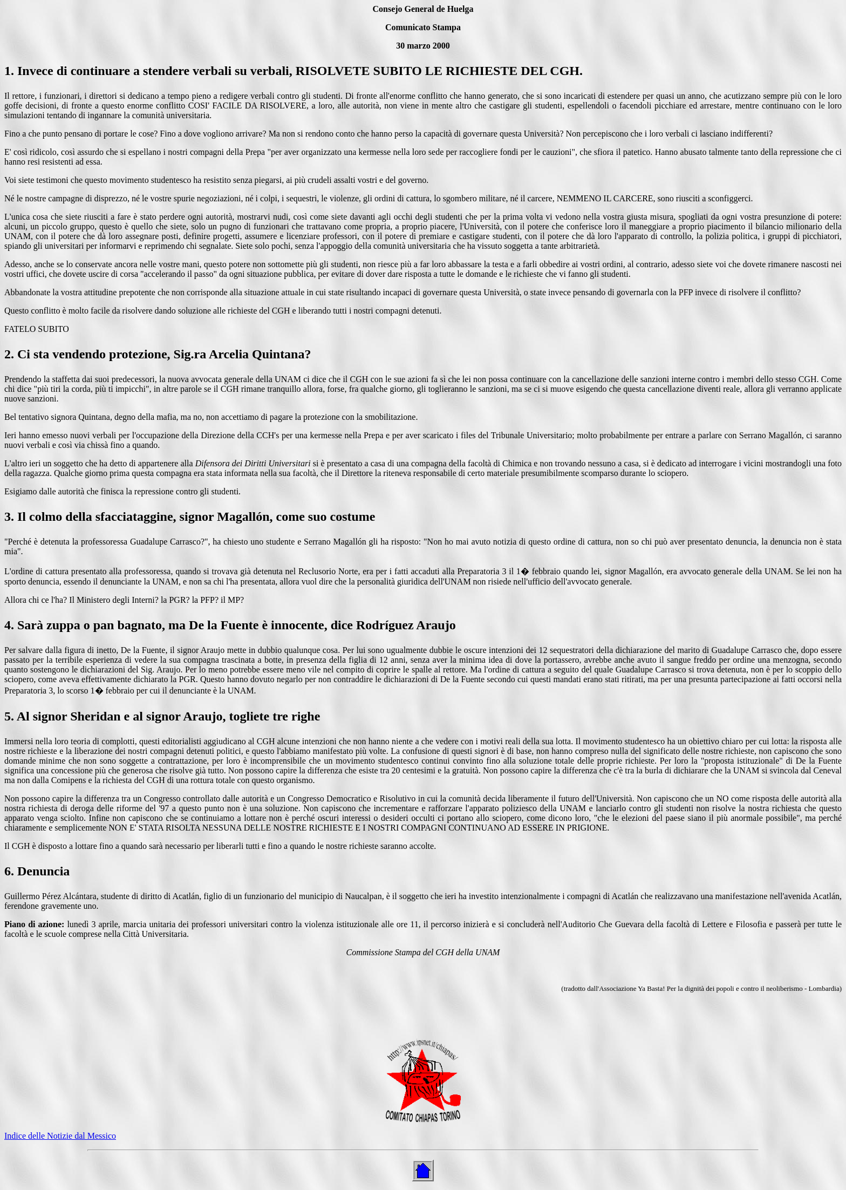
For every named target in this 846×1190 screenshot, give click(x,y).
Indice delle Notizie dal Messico (60, 1135)
